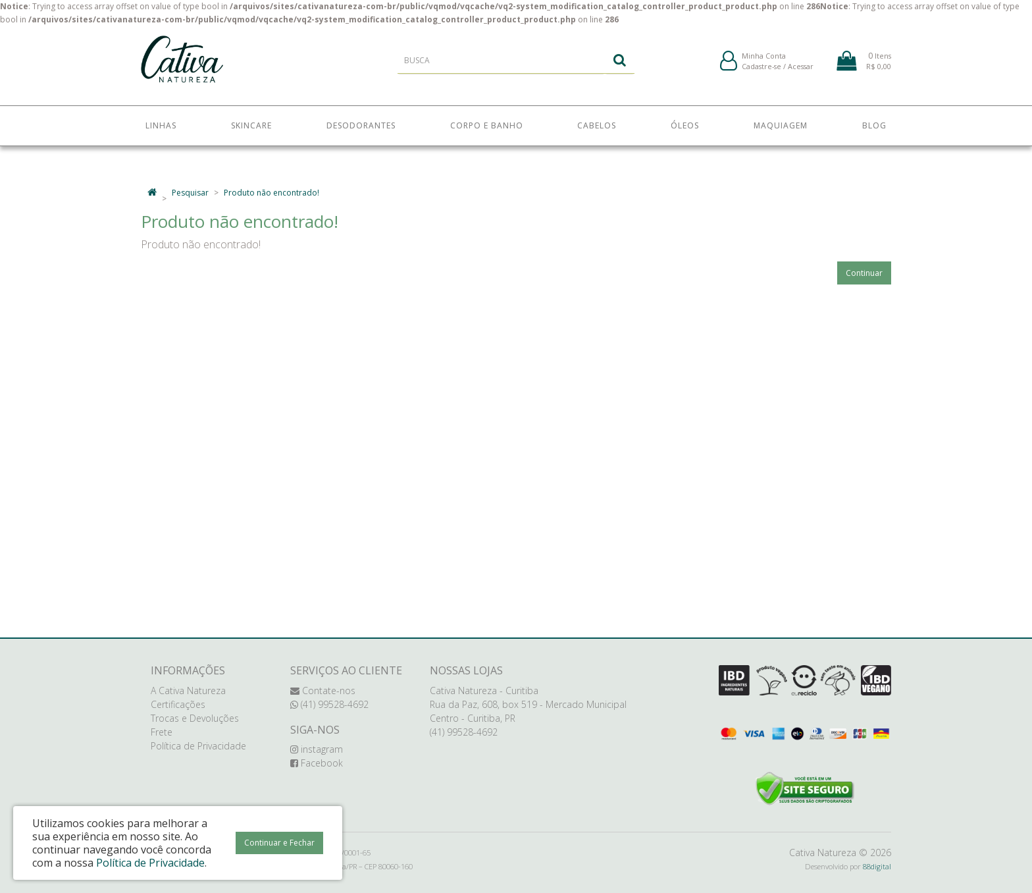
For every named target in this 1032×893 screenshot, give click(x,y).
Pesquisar (190, 192)
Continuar (864, 273)
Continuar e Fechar (279, 842)
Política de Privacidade (198, 746)
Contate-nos (322, 690)
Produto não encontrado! (271, 192)
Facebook (316, 763)
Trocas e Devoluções (195, 718)
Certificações (178, 704)
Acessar (800, 71)
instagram (316, 749)
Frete (161, 732)
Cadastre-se (761, 71)
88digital (877, 866)
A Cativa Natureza (188, 690)
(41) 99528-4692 (329, 704)
